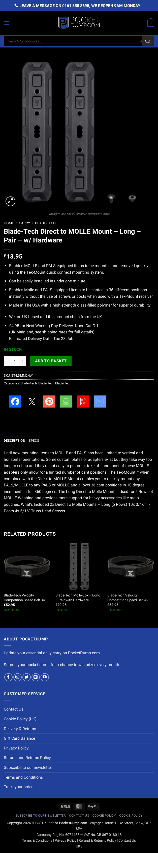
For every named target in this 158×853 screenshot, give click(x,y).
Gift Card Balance (19, 738)
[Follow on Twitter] (26, 677)
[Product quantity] (15, 361)
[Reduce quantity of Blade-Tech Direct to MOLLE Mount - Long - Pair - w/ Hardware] (7, 361)
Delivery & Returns (20, 728)
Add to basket (51, 361)
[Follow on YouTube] (45, 677)
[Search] (148, 41)
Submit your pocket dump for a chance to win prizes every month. (62, 664)
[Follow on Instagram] (17, 677)
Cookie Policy (104, 815)
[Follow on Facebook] (8, 677)
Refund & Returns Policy (97, 840)
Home (9, 223)
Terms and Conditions (23, 777)
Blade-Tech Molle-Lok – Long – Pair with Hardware (77, 597)
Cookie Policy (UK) (20, 719)
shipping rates (54, 332)
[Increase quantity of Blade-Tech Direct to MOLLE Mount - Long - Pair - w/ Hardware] (23, 361)
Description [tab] (14, 440)
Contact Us (13, 709)
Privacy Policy (16, 748)
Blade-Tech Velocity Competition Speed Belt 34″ (25, 597)
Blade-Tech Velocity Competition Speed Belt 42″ (128, 597)
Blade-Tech (45, 223)
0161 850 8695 (75, 5)
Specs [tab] (34, 440)
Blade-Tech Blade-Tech (54, 383)
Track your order (18, 786)
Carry (24, 223)
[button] (7, 23)
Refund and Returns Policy (27, 757)
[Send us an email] (35, 677)
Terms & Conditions (37, 840)
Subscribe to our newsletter (28, 767)
